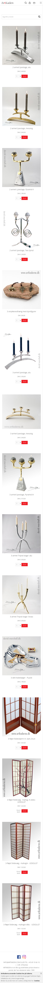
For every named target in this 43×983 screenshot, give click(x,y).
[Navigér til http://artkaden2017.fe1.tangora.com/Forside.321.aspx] (7, 3)
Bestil (24, 76)
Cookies (37, 981)
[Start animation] (25, 2)
